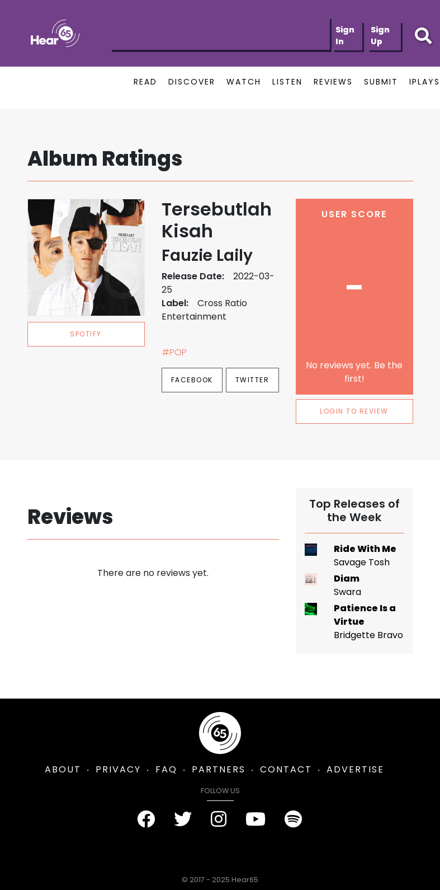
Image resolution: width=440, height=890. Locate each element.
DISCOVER (191, 81)
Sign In (344, 35)
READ (145, 81)
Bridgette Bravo (368, 635)
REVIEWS (333, 81)
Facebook (192, 380)
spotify (86, 334)
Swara (347, 591)
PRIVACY (118, 769)
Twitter (252, 380)
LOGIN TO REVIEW (354, 411)
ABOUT (63, 769)
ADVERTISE (355, 769)
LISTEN (287, 81)
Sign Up (380, 35)
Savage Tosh (362, 562)
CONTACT (286, 769)
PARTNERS (218, 769)
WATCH (243, 81)
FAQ (166, 769)
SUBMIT (381, 81)
